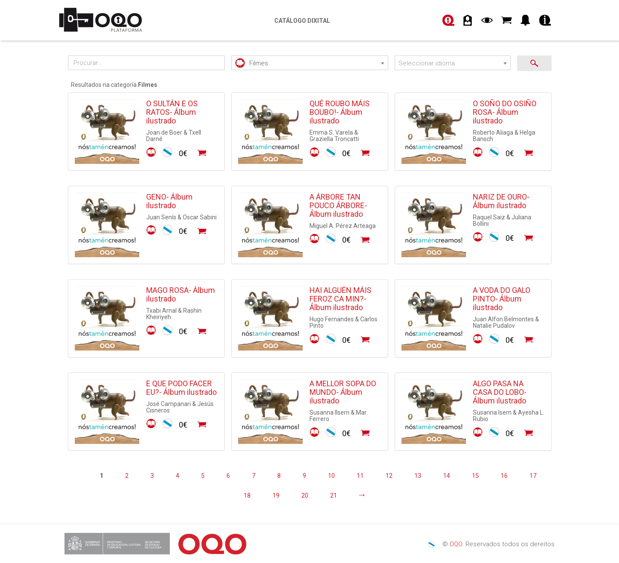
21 (333, 495)
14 (446, 475)
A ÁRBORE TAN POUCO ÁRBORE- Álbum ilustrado (338, 205)
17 (533, 475)
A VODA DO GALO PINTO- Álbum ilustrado (501, 299)
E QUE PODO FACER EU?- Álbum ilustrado (181, 388)
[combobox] (309, 62)
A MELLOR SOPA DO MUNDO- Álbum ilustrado (343, 392)
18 (247, 495)
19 (276, 495)
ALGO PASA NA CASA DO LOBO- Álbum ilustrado (500, 392)
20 (304, 495)
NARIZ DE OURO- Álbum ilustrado (501, 201)
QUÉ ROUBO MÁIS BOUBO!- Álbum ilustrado (340, 112)
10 (331, 475)
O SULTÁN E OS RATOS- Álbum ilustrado (172, 112)
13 (417, 475)
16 (504, 475)
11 (360, 475)
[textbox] (310, 63)
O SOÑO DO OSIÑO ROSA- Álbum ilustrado (504, 112)
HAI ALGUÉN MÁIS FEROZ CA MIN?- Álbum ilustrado (340, 299)
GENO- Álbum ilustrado (169, 201)
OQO (456, 544)
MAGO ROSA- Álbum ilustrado (180, 294)
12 (389, 475)
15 (475, 475)
